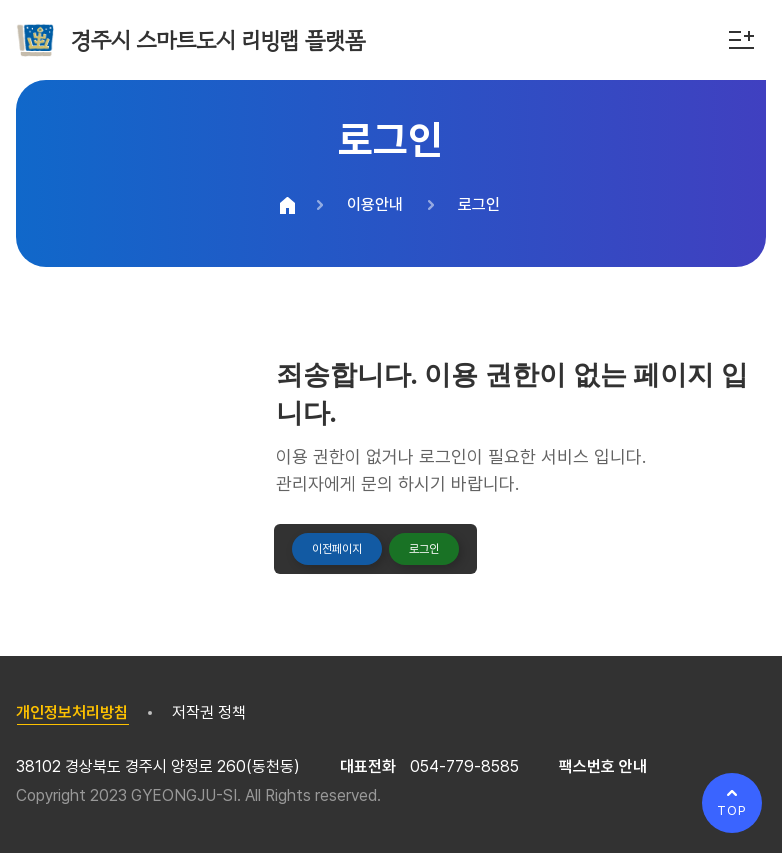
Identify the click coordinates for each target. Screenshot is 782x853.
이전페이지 (337, 549)
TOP (732, 810)
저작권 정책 (209, 712)
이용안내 (375, 204)
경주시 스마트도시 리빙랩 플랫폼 (218, 40)
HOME (287, 205)
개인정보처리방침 (72, 712)
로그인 (479, 204)
